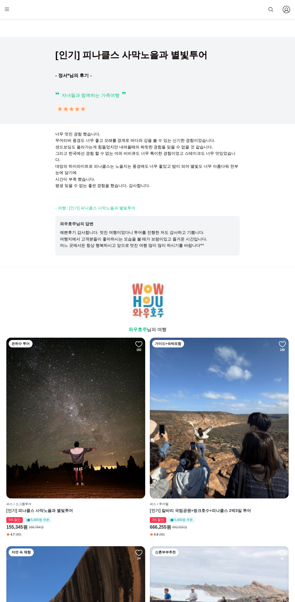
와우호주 (137, 330)
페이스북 (180, 512)
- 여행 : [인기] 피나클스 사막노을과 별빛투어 (95, 209)
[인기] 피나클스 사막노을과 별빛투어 (39, 428)
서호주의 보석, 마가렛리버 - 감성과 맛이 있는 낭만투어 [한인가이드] (253, 431)
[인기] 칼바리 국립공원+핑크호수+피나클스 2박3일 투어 (111, 431)
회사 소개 (132, 512)
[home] (17, 11)
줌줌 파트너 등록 (230, 9)
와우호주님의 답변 (76, 225)
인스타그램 (181, 520)
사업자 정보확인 (236, 581)
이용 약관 (132, 529)
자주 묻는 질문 (136, 564)
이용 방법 (132, 520)
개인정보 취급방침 (139, 538)
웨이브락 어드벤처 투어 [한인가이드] (183, 428)
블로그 (180, 529)
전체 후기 (180, 538)
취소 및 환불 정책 (138, 547)
